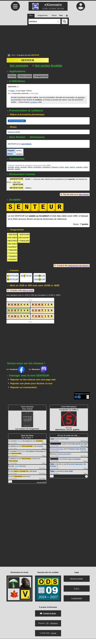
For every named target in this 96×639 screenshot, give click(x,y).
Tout (40, 468)
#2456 (71, 472)
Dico (13, 55)
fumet (61, 167)
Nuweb (53, 633)
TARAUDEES (18, 477)
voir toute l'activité (41, 482)
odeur (67, 167)
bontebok (77, 460)
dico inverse (84, 194)
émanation (37, 167)
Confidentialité (76, 598)
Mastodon (54, 623)
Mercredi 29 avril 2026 (79, 445)
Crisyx (52, 440)
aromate (11, 167)
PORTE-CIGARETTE (21, 471)
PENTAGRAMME (27, 447)
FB (47, 623)
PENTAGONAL (27, 459)
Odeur (12, 91)
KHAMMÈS (39, 442)
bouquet (24, 167)
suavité (17, 169)
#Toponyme (21, 452)
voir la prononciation (17, 121)
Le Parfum (33, 102)
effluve (30, 167)
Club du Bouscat (55, 445)
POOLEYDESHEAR (56, 450)
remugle (11, 169)
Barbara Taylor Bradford (78, 450)
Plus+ (44, 444)
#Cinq (19, 442)
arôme (17, 167)
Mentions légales (76, 579)
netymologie (54, 460)
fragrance (54, 167)
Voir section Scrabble (47, 65)
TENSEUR (12, 253)
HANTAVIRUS (16, 454)
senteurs (19, 154)
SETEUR (26, 276)
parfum (72, 167)
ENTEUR (12, 276)
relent (86, 167)
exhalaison (46, 167)
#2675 (67, 440)
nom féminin (26, 144)
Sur (15, 370)
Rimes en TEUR (14, 132)
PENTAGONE (13, 461)
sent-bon (81, 97)
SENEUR (39, 276)
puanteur (79, 167)
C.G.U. (76, 589)
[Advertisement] (48, 38)
